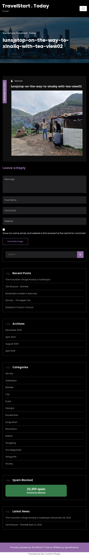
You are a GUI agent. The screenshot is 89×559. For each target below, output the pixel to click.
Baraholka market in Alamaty (21, 293)
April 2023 (10, 337)
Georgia (9, 408)
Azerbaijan (11, 380)
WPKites (57, 547)
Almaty (9, 373)
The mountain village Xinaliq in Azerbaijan (27, 279)
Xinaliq (9, 463)
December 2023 (13, 330)
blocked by (36, 490)
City (7, 394)
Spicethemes (72, 547)
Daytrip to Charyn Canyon (19, 307)
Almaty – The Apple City (18, 300)
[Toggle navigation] (83, 8)
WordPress (37, 547)
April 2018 (10, 350)
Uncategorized (13, 449)
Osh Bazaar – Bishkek (16, 286)
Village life (10, 456)
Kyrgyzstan (11, 422)
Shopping (10, 442)
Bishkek (9, 387)
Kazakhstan (11, 415)
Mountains (11, 428)
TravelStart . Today (25, 6)
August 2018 (11, 343)
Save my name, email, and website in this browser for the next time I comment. (44, 233)
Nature (8, 435)
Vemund (18, 81)
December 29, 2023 (4, 92)
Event (8, 401)
